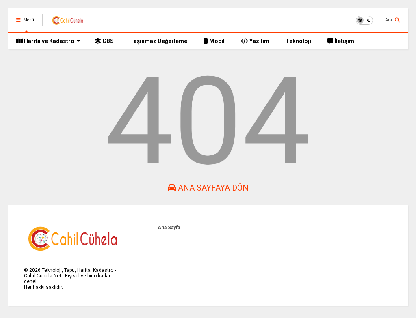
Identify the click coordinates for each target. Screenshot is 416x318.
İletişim (340, 41)
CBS (104, 41)
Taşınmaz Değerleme (158, 41)
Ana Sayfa (169, 227)
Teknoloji (298, 41)
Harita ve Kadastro (48, 41)
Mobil (214, 41)
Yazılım (255, 41)
